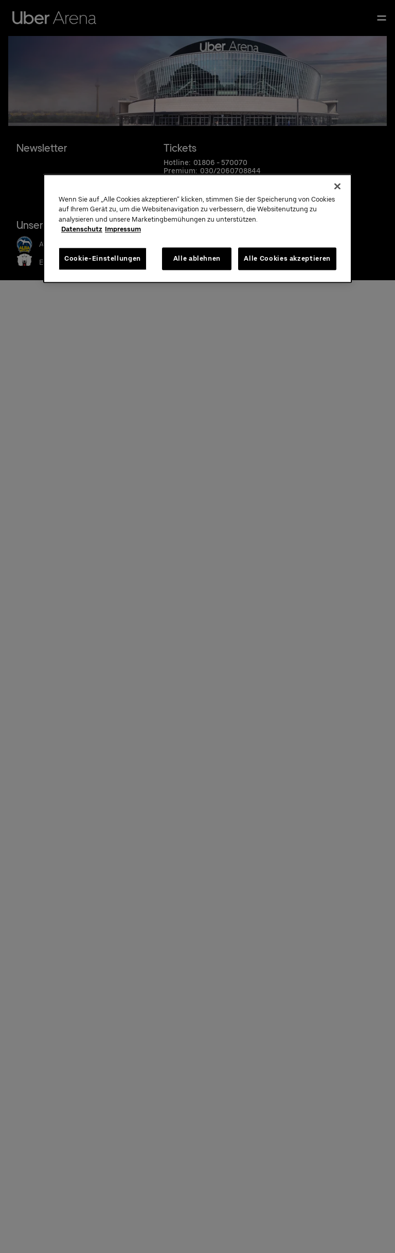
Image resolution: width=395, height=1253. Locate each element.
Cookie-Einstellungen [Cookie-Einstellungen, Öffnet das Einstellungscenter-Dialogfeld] (102, 258)
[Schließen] (337, 186)
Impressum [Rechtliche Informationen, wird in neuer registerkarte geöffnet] (123, 229)
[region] (197, 228)
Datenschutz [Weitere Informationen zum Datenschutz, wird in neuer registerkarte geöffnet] (81, 229)
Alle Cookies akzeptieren (287, 258)
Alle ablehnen (197, 258)
